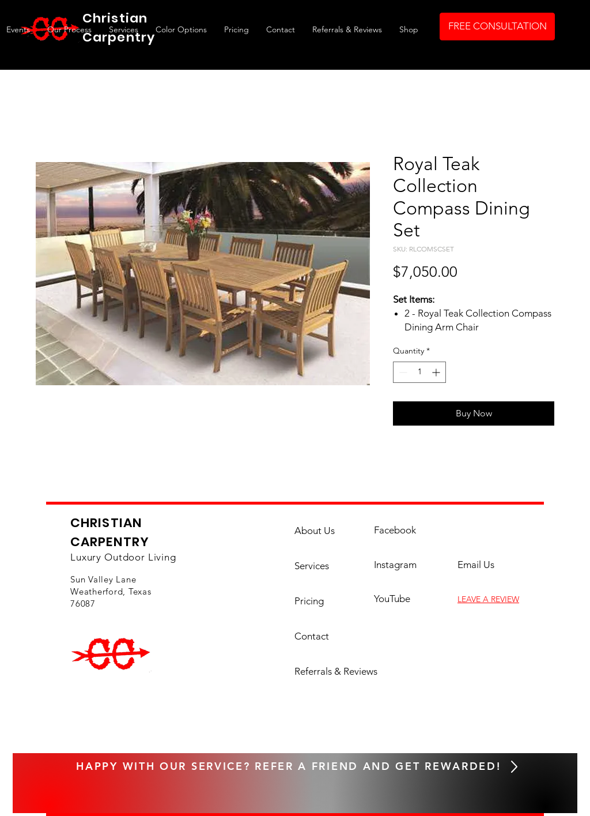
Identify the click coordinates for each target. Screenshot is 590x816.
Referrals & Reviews (326, 671)
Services (311, 565)
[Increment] (437, 372)
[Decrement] (402, 372)
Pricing (309, 601)
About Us (314, 530)
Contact (311, 636)
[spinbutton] (419, 372)
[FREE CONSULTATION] (497, 26)
